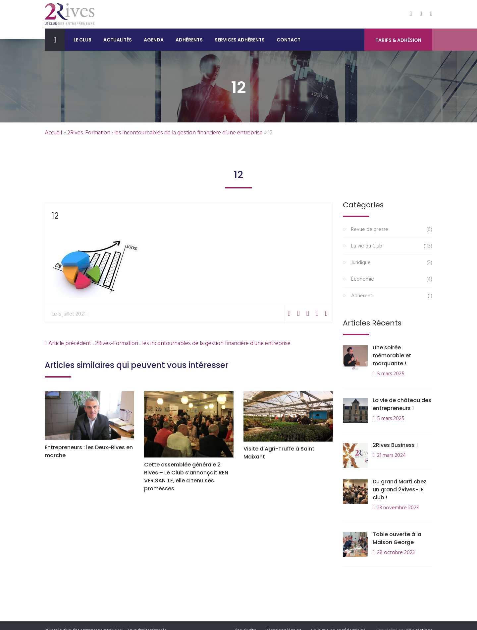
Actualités (117, 39)
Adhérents (189, 39)
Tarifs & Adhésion (398, 40)
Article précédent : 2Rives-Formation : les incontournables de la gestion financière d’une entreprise (168, 343)
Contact (288, 39)
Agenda (154, 39)
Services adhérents (240, 39)
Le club (82, 39)
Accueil (53, 133)
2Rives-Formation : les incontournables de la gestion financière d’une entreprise (165, 133)
